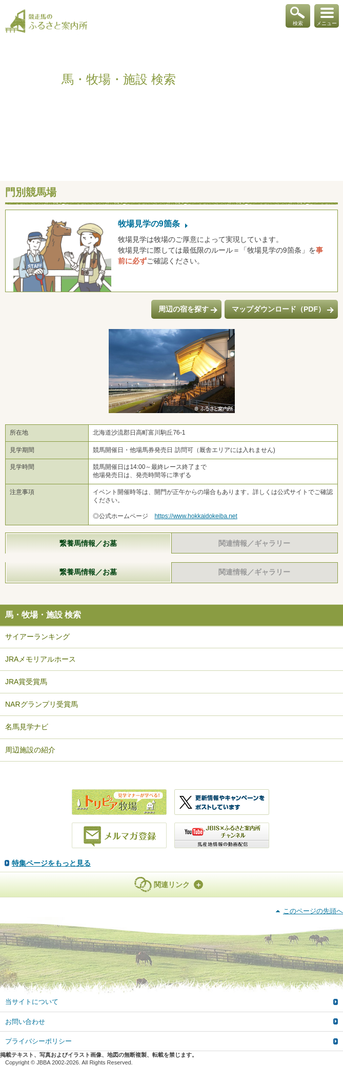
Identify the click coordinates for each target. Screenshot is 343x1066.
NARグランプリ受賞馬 (41, 704)
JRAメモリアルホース (40, 659)
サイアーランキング (37, 636)
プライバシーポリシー (38, 1041)
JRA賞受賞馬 (26, 682)
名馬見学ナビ (26, 727)
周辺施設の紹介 (30, 750)
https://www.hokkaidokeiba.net (195, 516)
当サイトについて (31, 1002)
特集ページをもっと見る (51, 863)
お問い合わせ (25, 1022)
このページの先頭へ (313, 911)
